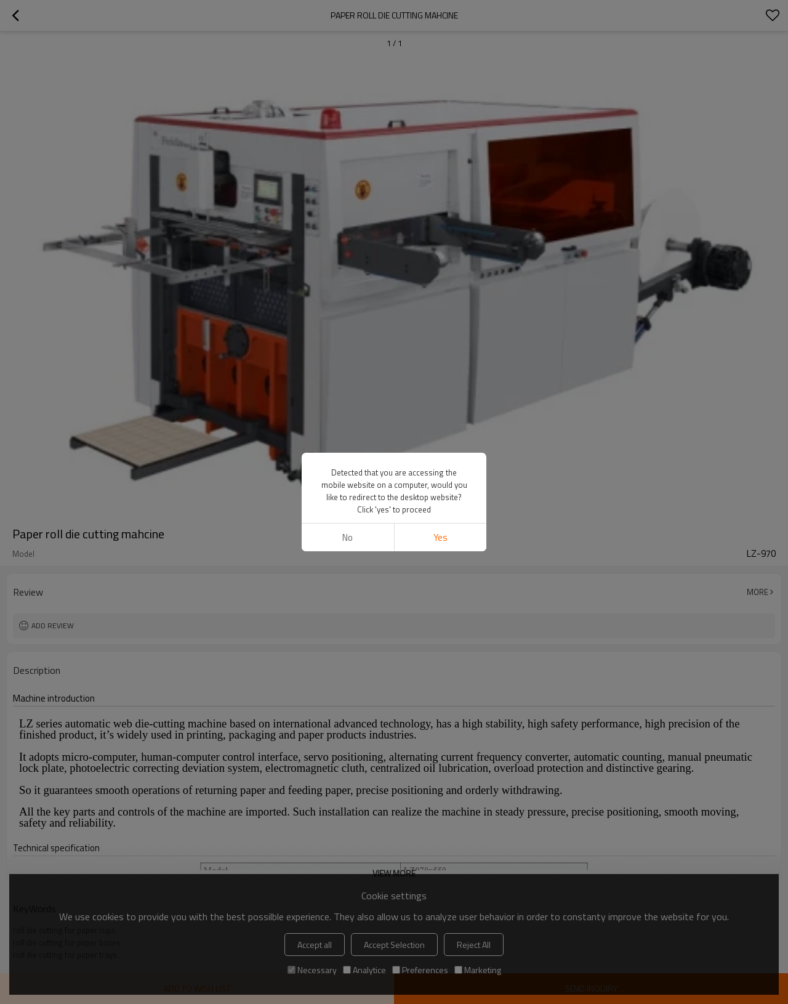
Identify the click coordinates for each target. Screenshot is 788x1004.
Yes (440, 537)
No (347, 537)
